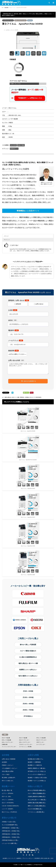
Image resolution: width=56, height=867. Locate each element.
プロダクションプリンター (25, 744)
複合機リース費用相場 (34, 762)
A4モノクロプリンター (20, 20)
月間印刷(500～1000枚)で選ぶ (10, 828)
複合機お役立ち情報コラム (35, 759)
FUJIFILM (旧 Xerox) (8, 20)
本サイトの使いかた (7, 780)
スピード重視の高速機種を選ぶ (37, 793)
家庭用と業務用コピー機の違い (37, 768)
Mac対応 (30, 20)
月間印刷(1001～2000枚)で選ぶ (11, 831)
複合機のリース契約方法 (35, 765)
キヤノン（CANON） (8, 799)
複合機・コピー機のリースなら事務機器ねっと (24, 864)
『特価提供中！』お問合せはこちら (29, 98)
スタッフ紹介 (6, 774)
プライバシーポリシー (27, 858)
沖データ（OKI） (7, 796)
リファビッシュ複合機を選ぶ (36, 812)
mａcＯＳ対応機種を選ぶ (35, 809)
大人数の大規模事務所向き (28, 657)
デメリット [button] (7, 239)
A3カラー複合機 (23, 737)
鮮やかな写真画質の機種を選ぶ (37, 790)
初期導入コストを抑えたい (28, 669)
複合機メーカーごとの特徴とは (37, 780)
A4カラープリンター (24, 740)
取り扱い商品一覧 (7, 790)
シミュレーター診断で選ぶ (9, 843)
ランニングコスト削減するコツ (37, 774)
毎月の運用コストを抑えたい (28, 676)
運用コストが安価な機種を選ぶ (37, 806)
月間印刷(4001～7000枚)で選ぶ (11, 837)
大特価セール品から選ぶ (9, 821)
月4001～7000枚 (28, 710)
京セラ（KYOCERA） (8, 802)
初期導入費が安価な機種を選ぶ (37, 802)
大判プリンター (40, 742)
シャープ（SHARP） (8, 809)
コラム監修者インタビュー (9, 768)
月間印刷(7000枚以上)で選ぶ (10, 840)
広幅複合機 (4, 744)
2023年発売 (38, 397)
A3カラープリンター (41, 740)
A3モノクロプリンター (24, 742)
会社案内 (4, 762)
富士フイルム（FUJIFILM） (10, 812)
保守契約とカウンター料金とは (37, 771)
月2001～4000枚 (28, 703)
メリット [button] (6, 236)
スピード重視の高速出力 (28, 651)
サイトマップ (11, 858)
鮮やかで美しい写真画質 (28, 644)
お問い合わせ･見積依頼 (8, 759)
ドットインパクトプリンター (9, 746)
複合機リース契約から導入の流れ (37, 777)
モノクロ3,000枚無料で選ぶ (10, 825)
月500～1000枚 (28, 691)
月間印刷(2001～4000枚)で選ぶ (11, 834)
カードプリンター (40, 744)
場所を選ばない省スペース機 (12, 397)
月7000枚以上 (28, 716)
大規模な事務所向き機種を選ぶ (37, 796)
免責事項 (18, 858)
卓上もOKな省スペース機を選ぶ (37, 799)
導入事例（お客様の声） (9, 777)
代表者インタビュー (7, 765)
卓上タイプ (32, 397)
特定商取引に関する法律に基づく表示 (44, 858)
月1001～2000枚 (28, 697)
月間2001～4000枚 (24, 397)
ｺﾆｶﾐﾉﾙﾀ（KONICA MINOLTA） (11, 806)
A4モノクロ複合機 (40, 737)
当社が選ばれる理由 (7, 771)
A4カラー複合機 (6, 737)
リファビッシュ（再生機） (25, 746)
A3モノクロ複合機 (6, 740)
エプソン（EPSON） (8, 793)
